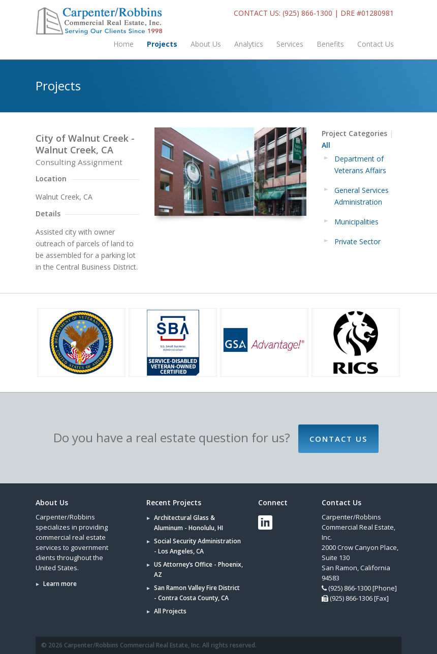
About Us (206, 44)
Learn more (60, 583)
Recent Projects (173, 502)
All (326, 145)
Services (289, 44)
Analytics (248, 44)
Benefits (330, 44)
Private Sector (357, 241)
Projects (162, 44)
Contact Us (375, 44)
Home (123, 44)
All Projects (170, 611)
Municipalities (356, 221)
